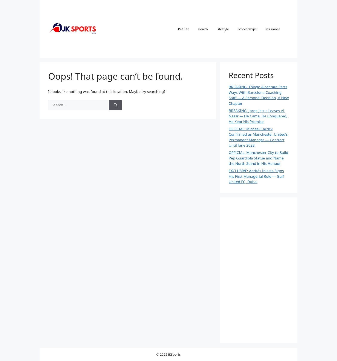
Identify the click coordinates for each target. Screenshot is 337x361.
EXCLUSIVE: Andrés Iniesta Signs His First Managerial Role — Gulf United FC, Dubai (256, 176)
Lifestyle (222, 29)
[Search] (115, 105)
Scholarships (247, 29)
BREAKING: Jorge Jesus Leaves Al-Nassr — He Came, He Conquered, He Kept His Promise (258, 116)
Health (203, 29)
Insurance (272, 29)
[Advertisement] (259, 270)
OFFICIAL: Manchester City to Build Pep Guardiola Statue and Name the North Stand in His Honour (258, 158)
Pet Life (183, 29)
